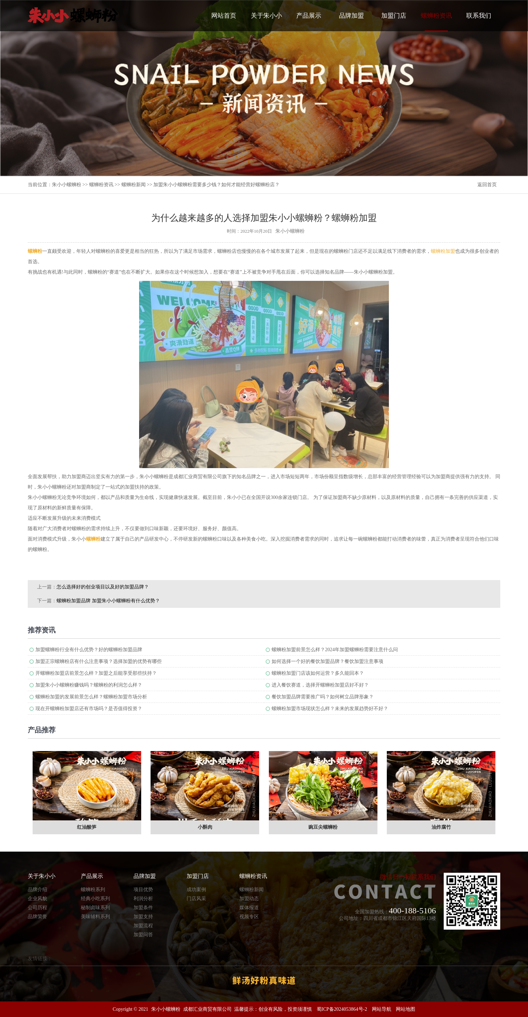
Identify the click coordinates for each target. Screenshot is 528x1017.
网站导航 (381, 1009)
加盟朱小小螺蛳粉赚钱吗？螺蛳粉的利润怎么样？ (88, 685)
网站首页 (223, 15)
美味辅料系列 (95, 916)
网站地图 (405, 1009)
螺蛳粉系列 (93, 889)
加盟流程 (143, 925)
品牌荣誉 (37, 916)
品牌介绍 (37, 889)
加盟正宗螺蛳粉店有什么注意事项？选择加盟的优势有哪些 (98, 661)
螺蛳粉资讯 (436, 22)
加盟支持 (143, 916)
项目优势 (143, 889)
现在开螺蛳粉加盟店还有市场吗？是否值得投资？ (88, 708)
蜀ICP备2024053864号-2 (342, 1009)
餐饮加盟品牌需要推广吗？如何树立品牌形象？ (323, 696)
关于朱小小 (266, 15)
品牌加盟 (351, 15)
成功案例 (196, 889)
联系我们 (478, 15)
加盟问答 (143, 934)
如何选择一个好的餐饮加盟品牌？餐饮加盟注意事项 (327, 661)
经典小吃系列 (95, 898)
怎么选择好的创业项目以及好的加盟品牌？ (103, 586)
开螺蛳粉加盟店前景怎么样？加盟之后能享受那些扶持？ (96, 673)
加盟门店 (393, 15)
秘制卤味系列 (95, 907)
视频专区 (249, 916)
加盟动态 (249, 898)
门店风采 (196, 898)
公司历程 (37, 907)
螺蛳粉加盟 (443, 251)
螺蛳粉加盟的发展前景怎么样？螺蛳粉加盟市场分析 (91, 696)
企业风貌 (37, 898)
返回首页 (487, 184)
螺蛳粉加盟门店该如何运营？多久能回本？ (318, 673)
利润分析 (143, 898)
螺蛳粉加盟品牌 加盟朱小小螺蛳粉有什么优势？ (108, 600)
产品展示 (308, 15)
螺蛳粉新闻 (133, 184)
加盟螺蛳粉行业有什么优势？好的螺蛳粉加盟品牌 (88, 649)
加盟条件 (143, 907)
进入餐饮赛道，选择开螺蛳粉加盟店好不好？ (320, 685)
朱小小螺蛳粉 (66, 184)
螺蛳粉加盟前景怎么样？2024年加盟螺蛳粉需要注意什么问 (335, 649)
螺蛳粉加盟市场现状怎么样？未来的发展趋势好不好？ (330, 708)
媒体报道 (249, 907)
